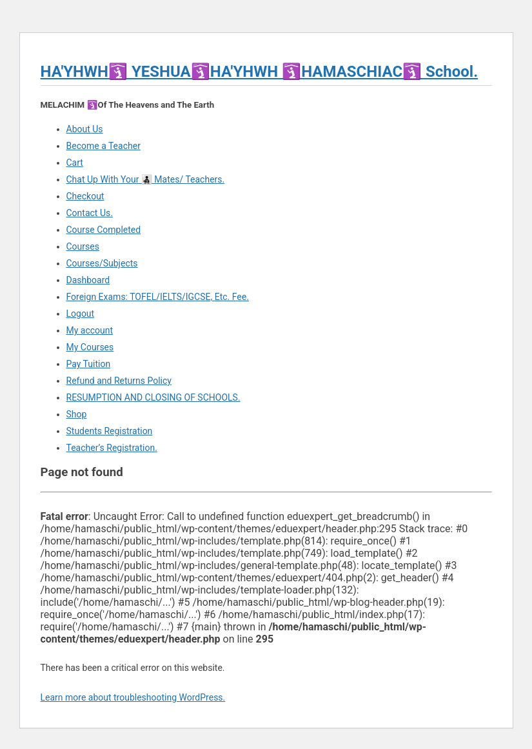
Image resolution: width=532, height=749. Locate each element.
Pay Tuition (88, 364)
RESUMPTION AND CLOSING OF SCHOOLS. (153, 397)
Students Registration (109, 431)
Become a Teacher (103, 146)
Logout (80, 313)
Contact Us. (89, 213)
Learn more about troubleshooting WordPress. (133, 697)
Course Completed (103, 230)
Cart (74, 162)
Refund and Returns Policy (119, 380)
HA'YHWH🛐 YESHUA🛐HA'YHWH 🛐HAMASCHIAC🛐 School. (259, 72)
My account (89, 330)
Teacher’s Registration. (111, 448)
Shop (76, 414)
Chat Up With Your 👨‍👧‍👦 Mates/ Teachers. (145, 179)
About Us (84, 129)
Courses (82, 246)
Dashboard (88, 280)
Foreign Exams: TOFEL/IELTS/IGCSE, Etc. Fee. (157, 297)
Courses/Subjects (102, 263)
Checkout (85, 196)
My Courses (90, 347)
